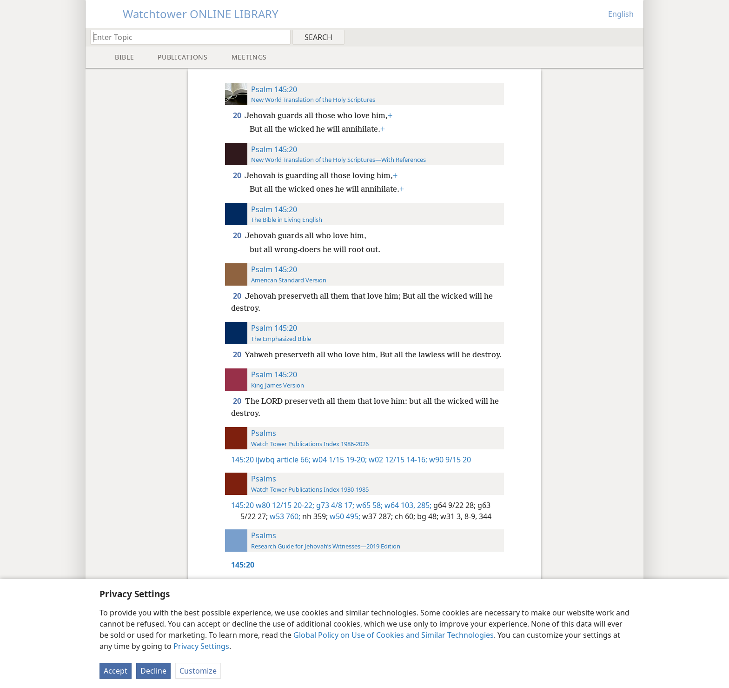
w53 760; (284, 516)
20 (238, 115)
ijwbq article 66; (283, 459)
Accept (115, 671)
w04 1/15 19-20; (339, 459)
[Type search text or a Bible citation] (186, 37)
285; (423, 505)
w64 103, (399, 505)
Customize (198, 671)
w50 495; (344, 516)
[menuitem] (633, 36)
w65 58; (368, 505)
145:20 (242, 459)
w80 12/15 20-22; (285, 505)
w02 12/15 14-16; (397, 459)
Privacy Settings (201, 646)
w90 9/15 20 (449, 459)
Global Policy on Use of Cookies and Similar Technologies (393, 635)
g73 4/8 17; (334, 505)
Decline (153, 671)
